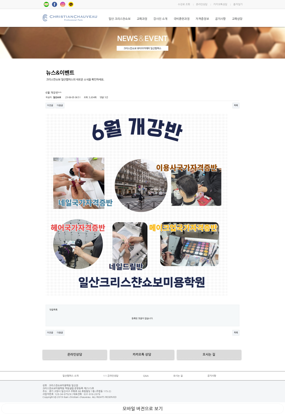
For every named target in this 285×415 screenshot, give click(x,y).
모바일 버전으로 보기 (143, 408)
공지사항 (220, 18)
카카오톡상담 (220, 4)
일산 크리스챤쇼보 (119, 18)
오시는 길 (178, 376)
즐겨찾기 (237, 4)
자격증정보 (202, 18)
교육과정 (142, 18)
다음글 (60, 105)
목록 (236, 105)
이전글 (50, 105)
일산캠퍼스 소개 (71, 376)
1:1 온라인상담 (110, 376)
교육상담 (237, 18)
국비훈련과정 (182, 18)
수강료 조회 (184, 4)
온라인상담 (201, 4)
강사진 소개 (160, 18)
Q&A (145, 376)
